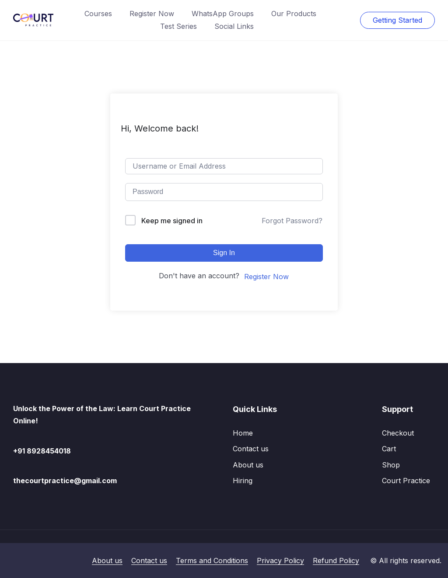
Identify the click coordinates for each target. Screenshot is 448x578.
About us (248, 464)
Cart (389, 448)
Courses (98, 13)
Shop (391, 464)
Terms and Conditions (212, 560)
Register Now (152, 13)
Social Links (234, 26)
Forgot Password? (292, 220)
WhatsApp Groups (223, 13)
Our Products (293, 13)
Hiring (242, 480)
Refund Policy (336, 560)
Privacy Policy (280, 560)
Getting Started (397, 20)
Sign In (224, 252)
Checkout (398, 433)
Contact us (251, 448)
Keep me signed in (172, 220)
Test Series (178, 26)
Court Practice (406, 480)
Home (243, 433)
